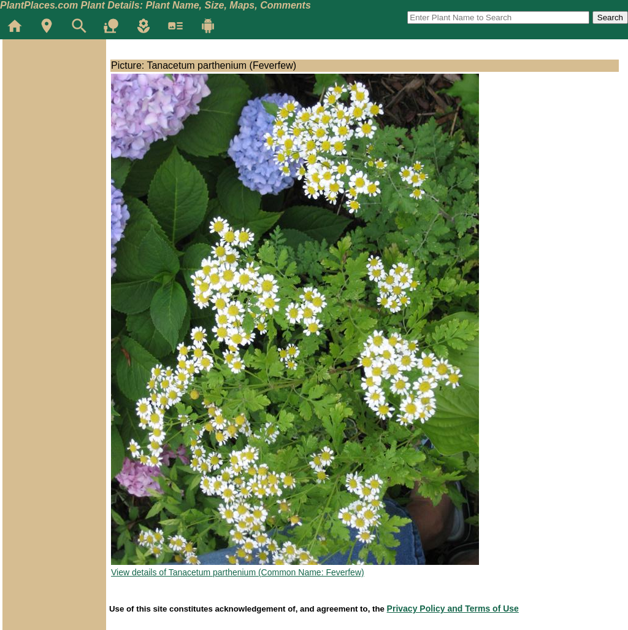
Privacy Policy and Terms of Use (453, 608)
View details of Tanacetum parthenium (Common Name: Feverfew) (237, 572)
